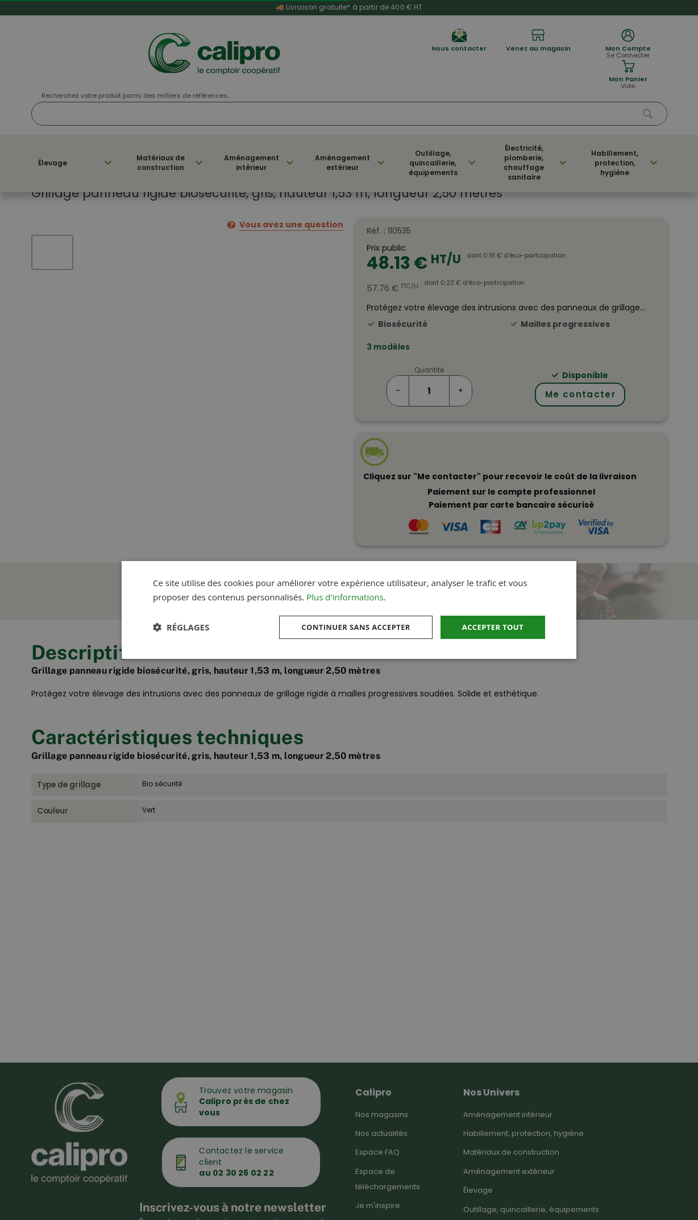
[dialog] (349, 609)
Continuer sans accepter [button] (347, 626)
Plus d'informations (344, 595)
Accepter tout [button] (491, 626)
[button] (181, 627)
